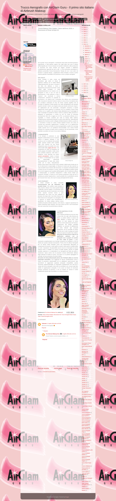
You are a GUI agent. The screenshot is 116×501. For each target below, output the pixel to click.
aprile (86, 63)
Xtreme (83, 490)
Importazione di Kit (86, 248)
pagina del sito (52, 147)
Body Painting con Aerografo (86, 134)
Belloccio (84, 122)
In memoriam (85, 250)
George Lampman (86, 234)
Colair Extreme (85, 145)
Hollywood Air (85, 244)
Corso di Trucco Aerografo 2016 (85, 165)
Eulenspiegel (85, 226)
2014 (84, 90)
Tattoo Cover (85, 368)
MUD (83, 297)
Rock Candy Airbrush (87, 346)
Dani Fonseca (85, 196)
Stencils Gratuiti (38, 21)
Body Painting (85, 131)
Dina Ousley (85, 198)
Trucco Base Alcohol (87, 403)
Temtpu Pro (84, 386)
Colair (83, 142)
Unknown (44, 323)
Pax (83, 318)
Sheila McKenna (86, 356)
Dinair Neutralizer (86, 209)
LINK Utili (67, 21)
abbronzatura (85, 101)
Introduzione (85, 257)
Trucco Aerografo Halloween (86, 437)
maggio (87, 60)
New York (84, 303)
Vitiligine (84, 486)
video (58, 219)
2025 (84, 29)
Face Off (84, 230)
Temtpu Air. (84, 384)
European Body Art (86, 228)
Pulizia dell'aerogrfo (86, 332)
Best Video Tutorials (86, 126)
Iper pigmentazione (86, 259)
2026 (84, 27)
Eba (83, 216)
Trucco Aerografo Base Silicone (86, 428)
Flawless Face (85, 232)
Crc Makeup (85, 191)
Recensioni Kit (65, 19)
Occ (83, 315)
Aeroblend (84, 106)
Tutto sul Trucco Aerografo (85, 473)
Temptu (83, 372)
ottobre (86, 50)
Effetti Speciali (27, 21)
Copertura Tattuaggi (86, 153)
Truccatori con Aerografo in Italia (53, 21)
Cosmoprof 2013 (86, 184)
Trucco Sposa (85, 471)
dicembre (87, 46)
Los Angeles (85, 275)
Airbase (83, 112)
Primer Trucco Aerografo (85, 325)
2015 (84, 88)
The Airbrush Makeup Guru (53, 333)
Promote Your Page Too (28, 58)
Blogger (67, 497)
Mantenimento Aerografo (85, 291)
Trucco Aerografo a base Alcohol (86, 415)
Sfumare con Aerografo (85, 352)
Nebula (83, 301)
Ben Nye (84, 124)
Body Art (84, 129)
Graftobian (84, 235)
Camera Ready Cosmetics (85, 137)
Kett (83, 264)
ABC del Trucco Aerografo (51, 19)
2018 (84, 44)
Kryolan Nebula (85, 271)
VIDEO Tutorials (37, 19)
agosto (86, 54)
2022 (84, 35)
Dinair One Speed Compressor (86, 212)
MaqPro (84, 293)
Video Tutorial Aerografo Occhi (45, 316)
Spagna (84, 361)
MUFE (83, 299)
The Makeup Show (86, 394)
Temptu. (84, 378)
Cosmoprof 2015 (86, 187)
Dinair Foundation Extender (86, 207)
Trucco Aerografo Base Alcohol (86, 425)
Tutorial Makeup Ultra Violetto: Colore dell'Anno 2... (88, 72)
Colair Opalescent (86, 147)
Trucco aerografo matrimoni (86, 444)
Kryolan (83, 269)
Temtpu (83, 380)
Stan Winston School (87, 363)
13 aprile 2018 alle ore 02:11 (69, 333)
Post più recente (43, 368)
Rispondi (44, 327)
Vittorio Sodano (85, 488)
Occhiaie (84, 316)
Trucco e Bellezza (86, 466)
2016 (84, 86)
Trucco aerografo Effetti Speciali (86, 434)
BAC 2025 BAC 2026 (87, 119)
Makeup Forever (86, 288)
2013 (84, 92)
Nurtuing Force (85, 308)
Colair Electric (85, 144)
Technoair (84, 370)
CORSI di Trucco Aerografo (78, 19)
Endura (83, 224)
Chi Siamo (76, 21)
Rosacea (84, 349)
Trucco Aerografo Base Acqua (68, 314)
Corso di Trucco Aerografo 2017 (85, 168)
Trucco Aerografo (86, 412)
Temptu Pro (84, 376)
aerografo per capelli (87, 108)
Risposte (46, 331)
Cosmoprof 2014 (86, 185)
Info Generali (85, 251)
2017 (84, 84)
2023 (84, 33)
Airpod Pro (84, 115)
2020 (84, 40)
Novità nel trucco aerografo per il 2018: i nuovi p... (89, 78)
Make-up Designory (86, 282)
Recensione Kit (57, 314)
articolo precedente (43, 156)
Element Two (85, 220)
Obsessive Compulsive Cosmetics (84, 311)
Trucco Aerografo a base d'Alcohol (86, 418)
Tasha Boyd (84, 367)
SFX (83, 354)
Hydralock (84, 246)
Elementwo (84, 222)
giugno (86, 58)
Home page (27, 19)
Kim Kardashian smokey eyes (85, 266)
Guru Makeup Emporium (85, 238)
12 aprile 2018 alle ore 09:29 (54, 323)
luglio (86, 56)
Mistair (83, 295)
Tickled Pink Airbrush (87, 399)
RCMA (83, 336)
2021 (84, 37)
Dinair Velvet (85, 214)
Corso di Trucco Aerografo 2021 (85, 181)
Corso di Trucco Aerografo (85, 162)
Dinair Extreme (85, 204)
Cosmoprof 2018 (86, 189)
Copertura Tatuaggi (86, 156)
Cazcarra (84, 140)
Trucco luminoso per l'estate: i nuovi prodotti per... (88, 66)
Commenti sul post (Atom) (49, 371)
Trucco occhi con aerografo (86, 468)
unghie (83, 476)
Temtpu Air (84, 382)
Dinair (44, 314)
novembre (87, 48)
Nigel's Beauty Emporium (85, 306)
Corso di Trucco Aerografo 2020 (85, 178)
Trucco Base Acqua (86, 462)
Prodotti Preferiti (86, 327)
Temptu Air (84, 374)
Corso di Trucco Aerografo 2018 (85, 171)
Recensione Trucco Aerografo (86, 344)
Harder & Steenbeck (87, 241)
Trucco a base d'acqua (85, 410)
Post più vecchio (72, 368)
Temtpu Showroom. (86, 388)
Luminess (84, 277)
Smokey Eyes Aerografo (85, 359)
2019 (84, 42)
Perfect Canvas (85, 320)
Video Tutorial (85, 481)
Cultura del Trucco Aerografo (86, 194)
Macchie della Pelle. (86, 278)
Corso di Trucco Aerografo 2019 (85, 175)
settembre (87, 52)
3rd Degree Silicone (86, 98)
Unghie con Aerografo (87, 478)
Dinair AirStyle (49, 314)
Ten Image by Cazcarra (85, 392)
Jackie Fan (84, 262)
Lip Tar (83, 273)
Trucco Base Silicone (87, 406)
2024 (84, 31)
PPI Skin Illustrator (86, 322)
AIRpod (83, 113)
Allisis (83, 117)
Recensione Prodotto (87, 340)
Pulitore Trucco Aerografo (85, 330)
